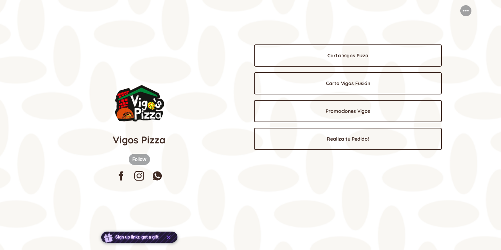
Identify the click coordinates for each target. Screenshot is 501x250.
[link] (348, 55)
